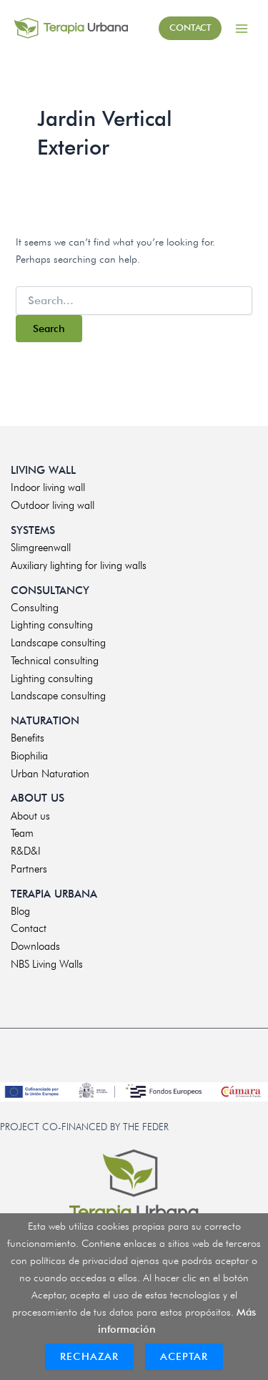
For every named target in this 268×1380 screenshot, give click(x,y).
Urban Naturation (50, 773)
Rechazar (89, 1356)
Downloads (35, 946)
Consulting (35, 607)
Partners (29, 868)
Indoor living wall (48, 487)
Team (22, 833)
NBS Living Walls (47, 964)
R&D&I (26, 851)
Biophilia (29, 755)
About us (30, 816)
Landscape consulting (58, 642)
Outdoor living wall (52, 505)
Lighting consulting (52, 624)
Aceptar (184, 1356)
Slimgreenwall (41, 547)
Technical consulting (55, 660)
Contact (28, 928)
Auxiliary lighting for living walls (79, 565)
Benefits (27, 738)
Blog (20, 911)
